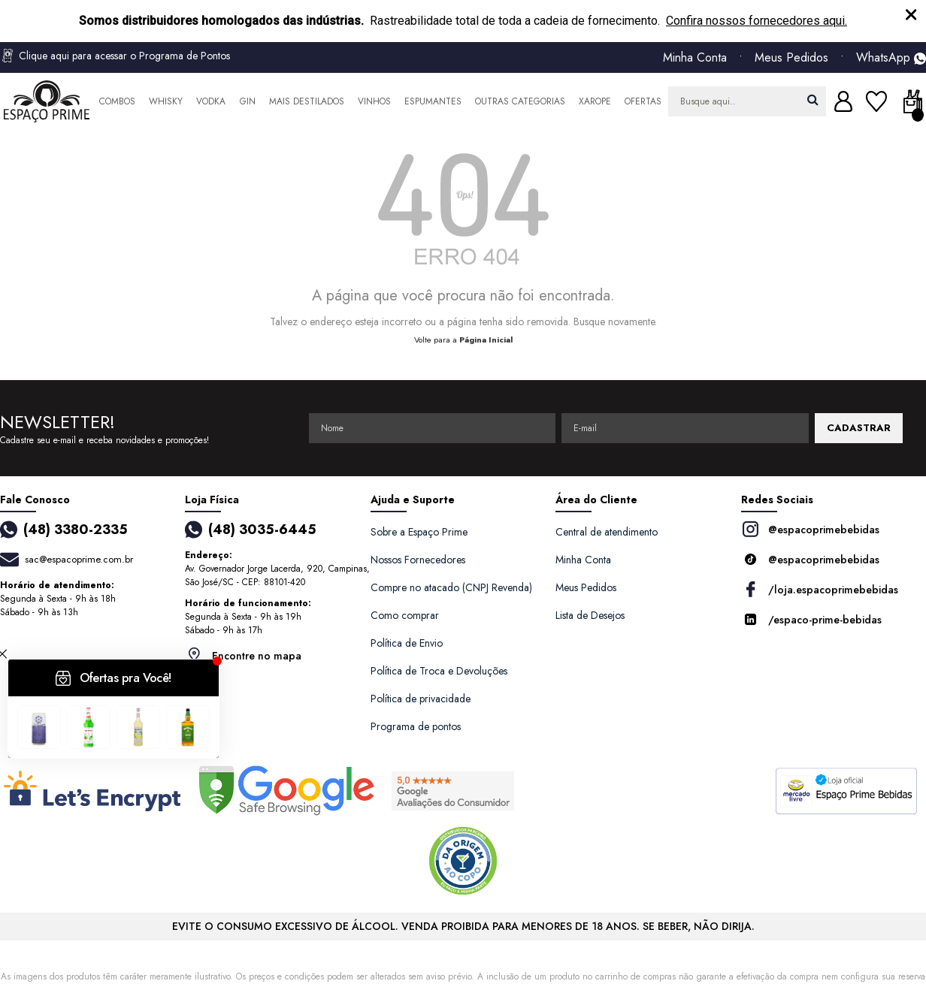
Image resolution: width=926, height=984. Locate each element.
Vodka (210, 101)
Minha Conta (695, 57)
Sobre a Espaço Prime (419, 531)
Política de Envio (407, 642)
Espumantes (432, 101)
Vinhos (374, 101)
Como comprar (405, 615)
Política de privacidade (421, 698)
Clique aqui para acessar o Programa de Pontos (115, 55)
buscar (813, 99)
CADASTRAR (859, 428)
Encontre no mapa (243, 655)
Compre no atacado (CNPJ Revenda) (451, 587)
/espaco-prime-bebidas (811, 619)
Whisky (166, 101)
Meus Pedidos (791, 57)
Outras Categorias (520, 101)
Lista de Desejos (590, 615)
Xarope (595, 101)
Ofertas (643, 101)
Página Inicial (486, 340)
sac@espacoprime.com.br (79, 559)
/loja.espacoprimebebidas (819, 589)
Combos (117, 101)
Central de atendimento (606, 531)
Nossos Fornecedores (418, 559)
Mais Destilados (306, 101)
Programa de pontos (416, 726)
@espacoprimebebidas (810, 529)
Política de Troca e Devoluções (439, 670)
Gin (248, 101)
